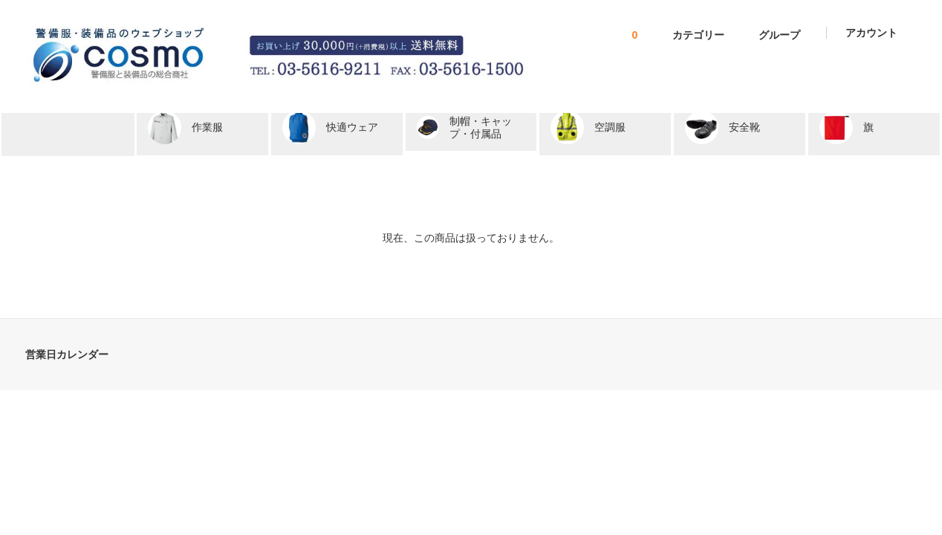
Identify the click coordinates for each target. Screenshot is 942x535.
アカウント (871, 33)
